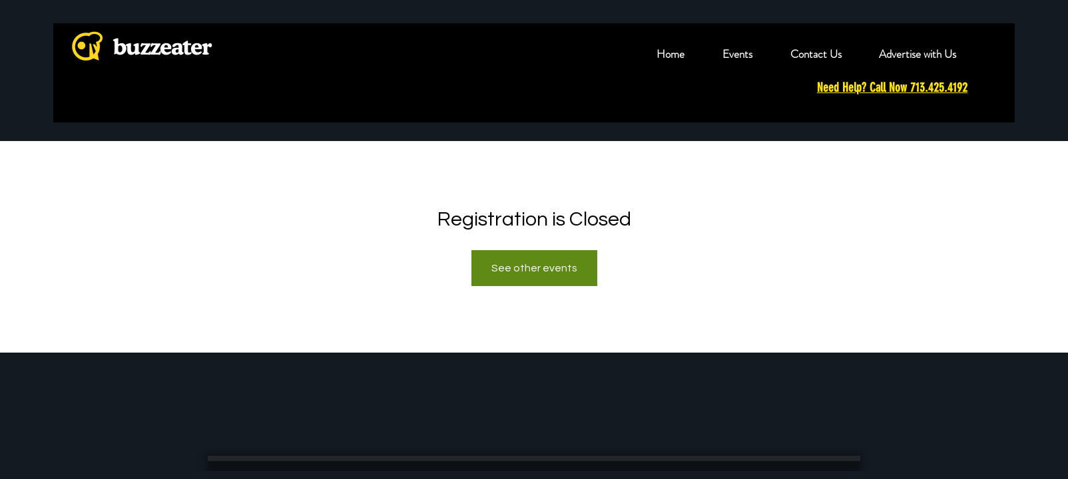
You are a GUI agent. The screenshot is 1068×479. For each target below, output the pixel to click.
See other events (534, 268)
